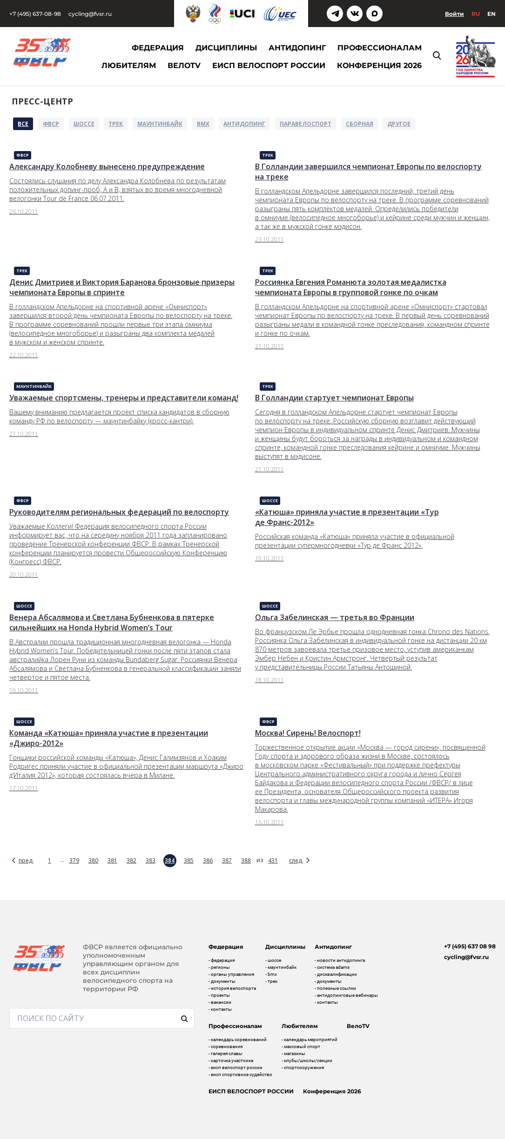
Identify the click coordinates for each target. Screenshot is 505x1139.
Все (23, 124)
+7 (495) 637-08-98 (35, 13)
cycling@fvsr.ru (90, 13)
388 (246, 860)
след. (296, 860)
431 (273, 860)
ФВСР (51, 124)
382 (131, 860)
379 (74, 860)
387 (227, 860)
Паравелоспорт (305, 124)
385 (189, 860)
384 (170, 860)
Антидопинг (244, 124)
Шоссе (84, 124)
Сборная (359, 124)
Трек (115, 124)
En (491, 13)
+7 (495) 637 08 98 (470, 946)
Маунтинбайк (159, 124)
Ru (475, 13)
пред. (26, 860)
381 (112, 860)
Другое (399, 124)
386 (208, 860)
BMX (203, 124)
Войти (454, 13)
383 (150, 860)
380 (93, 860)
